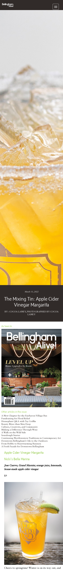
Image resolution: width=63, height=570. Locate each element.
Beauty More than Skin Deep (16, 424)
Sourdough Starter (10, 435)
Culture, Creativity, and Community (19, 427)
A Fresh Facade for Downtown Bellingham (22, 447)
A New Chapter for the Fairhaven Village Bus (24, 416)
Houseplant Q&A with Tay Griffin (18, 421)
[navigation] (56, 7)
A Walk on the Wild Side (13, 433)
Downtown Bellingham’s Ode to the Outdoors (24, 441)
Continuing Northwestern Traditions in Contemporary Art (31, 438)
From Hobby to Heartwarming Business (21, 444)
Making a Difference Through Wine (19, 430)
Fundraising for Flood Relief (15, 419)
